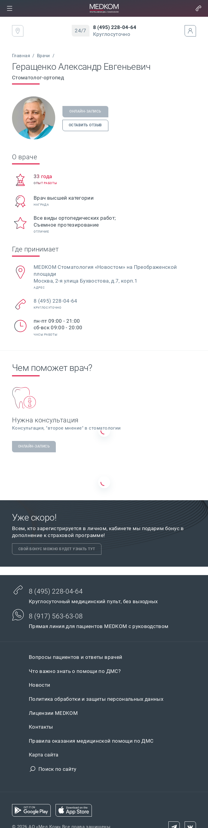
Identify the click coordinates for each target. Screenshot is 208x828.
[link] (9, 8)
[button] (9, 8)
